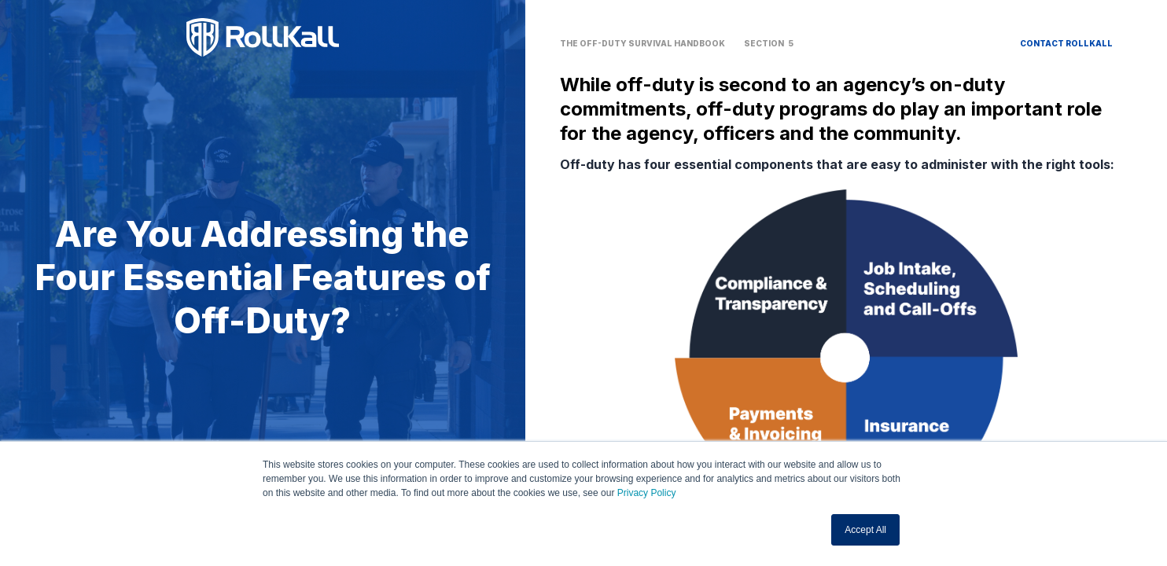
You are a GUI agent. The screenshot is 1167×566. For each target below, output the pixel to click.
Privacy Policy (646, 492)
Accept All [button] (865, 529)
